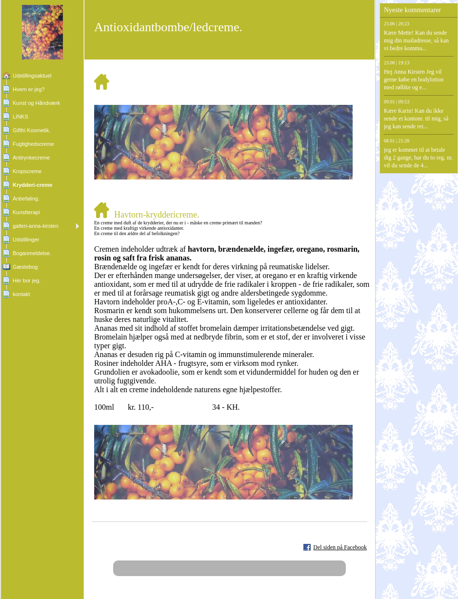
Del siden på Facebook (340, 547)
